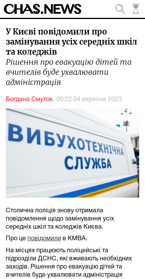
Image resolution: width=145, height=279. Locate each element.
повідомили (44, 238)
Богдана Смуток (29, 99)
